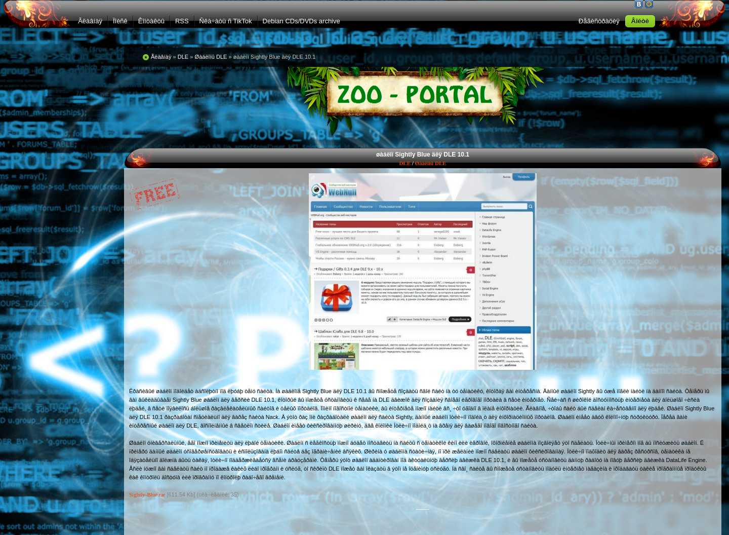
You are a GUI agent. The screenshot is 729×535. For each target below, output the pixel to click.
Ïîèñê (120, 21)
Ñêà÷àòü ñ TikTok (225, 21)
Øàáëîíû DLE (431, 163)
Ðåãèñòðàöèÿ (599, 21)
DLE (405, 163)
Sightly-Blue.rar (147, 494)
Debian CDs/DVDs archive (301, 21)
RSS (182, 21)
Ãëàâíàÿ (90, 21)
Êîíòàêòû (151, 21)
